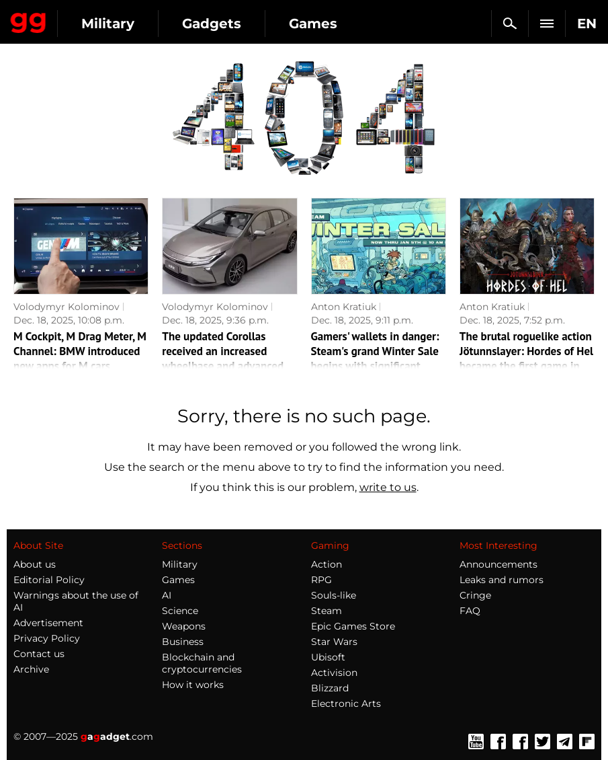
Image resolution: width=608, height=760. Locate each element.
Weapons (184, 626)
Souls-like (333, 595)
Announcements (498, 564)
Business (183, 642)
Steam (326, 611)
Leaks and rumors (502, 580)
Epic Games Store (353, 626)
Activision (334, 673)
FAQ (470, 611)
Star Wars (334, 642)
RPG (321, 580)
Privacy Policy (46, 638)
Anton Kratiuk (343, 307)
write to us (388, 487)
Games (313, 23)
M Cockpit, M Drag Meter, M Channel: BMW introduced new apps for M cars (79, 351)
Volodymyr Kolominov (66, 307)
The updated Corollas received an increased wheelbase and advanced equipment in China (223, 358)
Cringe (475, 595)
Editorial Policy (49, 580)
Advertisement (48, 623)
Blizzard (330, 688)
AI (166, 595)
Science (180, 611)
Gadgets (211, 23)
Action (326, 564)
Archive (31, 669)
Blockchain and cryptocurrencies (202, 663)
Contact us (38, 654)
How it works (193, 685)
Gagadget (28, 20)
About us (34, 564)
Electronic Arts (346, 703)
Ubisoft (328, 657)
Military (107, 23)
